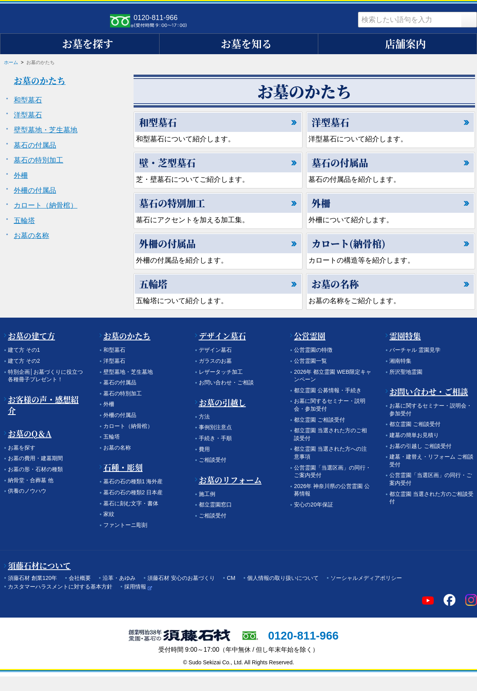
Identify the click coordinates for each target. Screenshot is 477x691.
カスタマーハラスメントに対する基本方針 (60, 586)
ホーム (11, 62)
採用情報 (135, 586)
